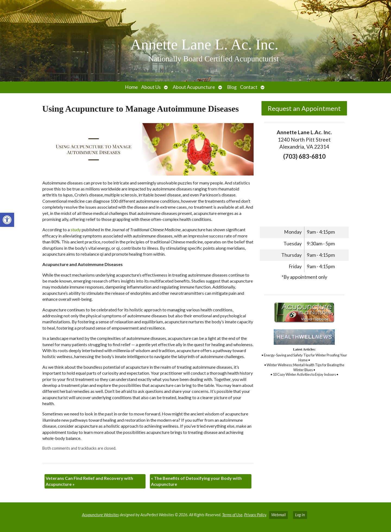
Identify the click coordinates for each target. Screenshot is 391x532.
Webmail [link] (278, 514)
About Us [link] (151, 87)
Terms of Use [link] (232, 514)
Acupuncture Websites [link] (100, 514)
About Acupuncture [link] (194, 87)
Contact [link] (248, 87)
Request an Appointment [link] (304, 108)
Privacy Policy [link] (255, 514)
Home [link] (131, 87)
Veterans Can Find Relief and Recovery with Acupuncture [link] (89, 481)
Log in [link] (300, 514)
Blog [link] (232, 87)
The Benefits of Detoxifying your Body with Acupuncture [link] (196, 481)
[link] (7, 220)
